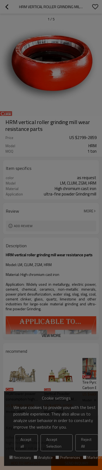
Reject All (86, 442)
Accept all (25, 442)
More (88, 211)
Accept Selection (53, 442)
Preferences (67, 457)
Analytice (43, 457)
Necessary (20, 457)
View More (51, 335)
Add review (23, 225)
